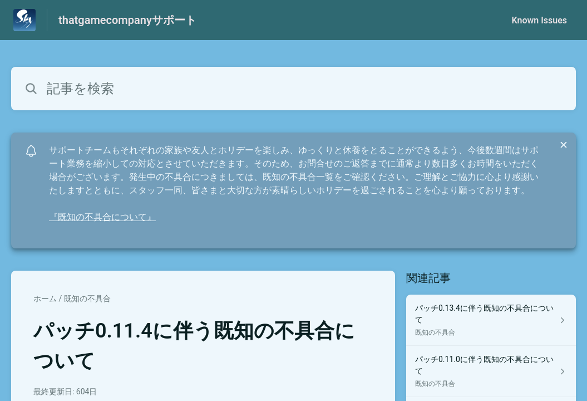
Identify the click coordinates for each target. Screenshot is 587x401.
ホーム (45, 298)
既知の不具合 (87, 298)
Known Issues (539, 20)
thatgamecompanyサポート (127, 20)
